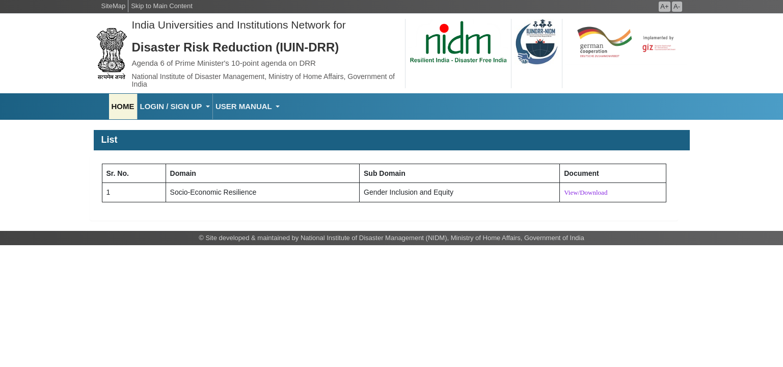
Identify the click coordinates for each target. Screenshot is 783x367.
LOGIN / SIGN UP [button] (172, 106)
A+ (664, 6)
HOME (123, 106)
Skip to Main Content (162, 6)
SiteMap (113, 6)
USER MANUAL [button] (244, 106)
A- (676, 6)
